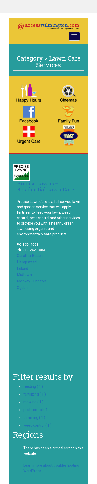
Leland (22, 268)
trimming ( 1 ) (34, 417)
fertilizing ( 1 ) (34, 394)
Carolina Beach (30, 255)
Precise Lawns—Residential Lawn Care (45, 186)
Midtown (24, 274)
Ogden (22, 287)
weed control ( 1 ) (37, 425)
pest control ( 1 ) (36, 410)
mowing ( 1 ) (33, 402)
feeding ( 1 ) (33, 386)
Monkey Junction (31, 281)
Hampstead (27, 262)
